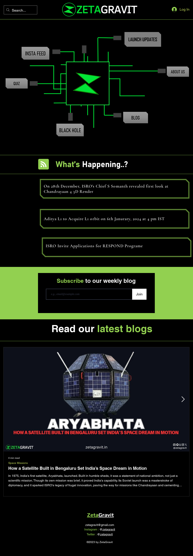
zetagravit (108, 529)
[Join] (139, 294)
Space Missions (18, 462)
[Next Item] (183, 399)
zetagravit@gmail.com (99, 525)
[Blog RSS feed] (43, 164)
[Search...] (20, 10)
